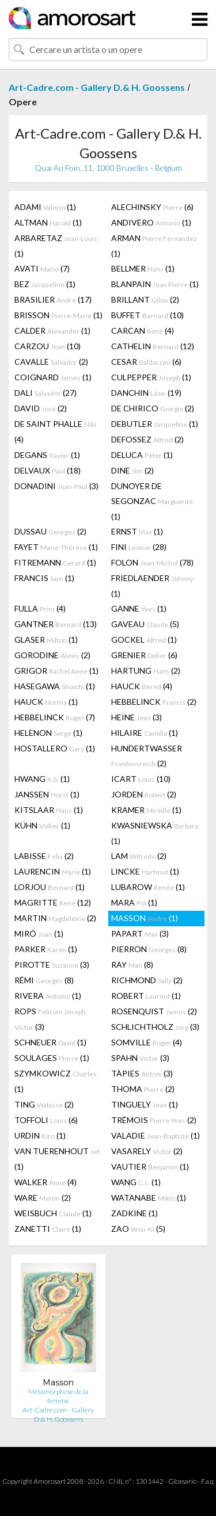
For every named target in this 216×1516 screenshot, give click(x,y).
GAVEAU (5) (145, 624)
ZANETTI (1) (47, 1229)
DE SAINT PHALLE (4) (55, 431)
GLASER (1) (46, 639)
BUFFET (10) (147, 315)
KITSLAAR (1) (48, 810)
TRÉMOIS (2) (153, 1120)
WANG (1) (136, 1182)
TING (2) (44, 1104)
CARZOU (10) (47, 346)
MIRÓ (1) (38, 933)
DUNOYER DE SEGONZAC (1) (152, 501)
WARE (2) (42, 1197)
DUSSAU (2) (50, 531)
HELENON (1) (48, 733)
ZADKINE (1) (134, 1213)
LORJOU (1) (49, 887)
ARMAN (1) (154, 245)
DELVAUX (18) (47, 470)
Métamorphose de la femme (58, 1396)
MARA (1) (134, 902)
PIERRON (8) (149, 949)
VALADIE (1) (155, 1135)
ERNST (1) (137, 531)
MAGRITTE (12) (52, 902)
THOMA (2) (143, 1089)
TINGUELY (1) (144, 1104)
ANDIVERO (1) (151, 222)
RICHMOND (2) (147, 980)
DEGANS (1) (47, 455)
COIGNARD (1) (53, 377)
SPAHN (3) (140, 1058)
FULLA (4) (40, 608)
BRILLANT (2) (145, 299)
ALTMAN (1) (48, 222)
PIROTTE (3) (51, 964)
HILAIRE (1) (144, 733)
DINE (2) (132, 470)
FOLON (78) (152, 562)
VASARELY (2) (147, 1151)
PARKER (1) (45, 949)
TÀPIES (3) (142, 1073)
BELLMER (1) (143, 268)
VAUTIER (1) (150, 1166)
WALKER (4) (45, 1182)
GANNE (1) (138, 608)
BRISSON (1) (58, 315)
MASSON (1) (144, 918)
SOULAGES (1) (51, 1058)
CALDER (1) (52, 330)
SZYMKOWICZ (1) (55, 1081)
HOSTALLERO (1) (54, 748)
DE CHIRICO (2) (152, 408)
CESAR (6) (146, 361)
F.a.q (207, 1481)
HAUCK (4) (141, 686)
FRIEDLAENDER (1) (152, 585)
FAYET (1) (56, 547)
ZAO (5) (138, 1229)
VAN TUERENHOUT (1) (57, 1158)
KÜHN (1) (42, 825)
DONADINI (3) (56, 486)
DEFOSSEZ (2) (147, 439)
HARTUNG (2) (145, 670)
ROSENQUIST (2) (154, 1011)
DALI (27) (45, 393)
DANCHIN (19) (146, 393)
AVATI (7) (42, 268)
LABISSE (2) (44, 856)
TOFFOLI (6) (46, 1120)
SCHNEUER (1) (50, 1042)
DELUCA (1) (142, 455)
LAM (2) (138, 856)
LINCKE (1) (145, 871)
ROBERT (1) (146, 996)
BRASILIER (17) (53, 299)
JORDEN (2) (143, 794)
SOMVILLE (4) (146, 1042)
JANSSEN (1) (46, 794)
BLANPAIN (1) (155, 284)
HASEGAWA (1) (54, 686)
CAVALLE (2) (51, 361)
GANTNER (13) (55, 624)
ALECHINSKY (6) (152, 207)
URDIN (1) (40, 1135)
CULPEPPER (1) (151, 377)
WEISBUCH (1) (53, 1213)
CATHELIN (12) (152, 346)
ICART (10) (140, 779)
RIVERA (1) (47, 996)
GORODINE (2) (52, 655)
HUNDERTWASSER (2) (146, 755)
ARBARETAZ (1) (55, 245)
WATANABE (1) (148, 1197)
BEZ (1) (44, 284)
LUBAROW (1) (148, 887)
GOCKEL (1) (144, 639)
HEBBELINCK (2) (153, 702)
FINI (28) (138, 547)
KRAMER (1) (146, 810)
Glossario (182, 1481)
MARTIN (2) (55, 918)
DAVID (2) (40, 408)
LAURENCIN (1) (52, 871)
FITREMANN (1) (55, 562)
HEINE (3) (136, 717)
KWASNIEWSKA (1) (154, 833)
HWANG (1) (42, 779)
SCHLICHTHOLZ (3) (155, 1027)
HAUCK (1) (46, 702)
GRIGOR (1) (56, 670)
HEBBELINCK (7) (54, 717)
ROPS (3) (50, 1019)
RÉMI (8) (44, 980)
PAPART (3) (140, 933)
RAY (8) (132, 964)
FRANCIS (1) (44, 578)
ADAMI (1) (45, 207)
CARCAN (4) (142, 330)
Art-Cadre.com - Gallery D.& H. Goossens (97, 87)
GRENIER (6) (144, 655)
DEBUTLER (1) (154, 424)
